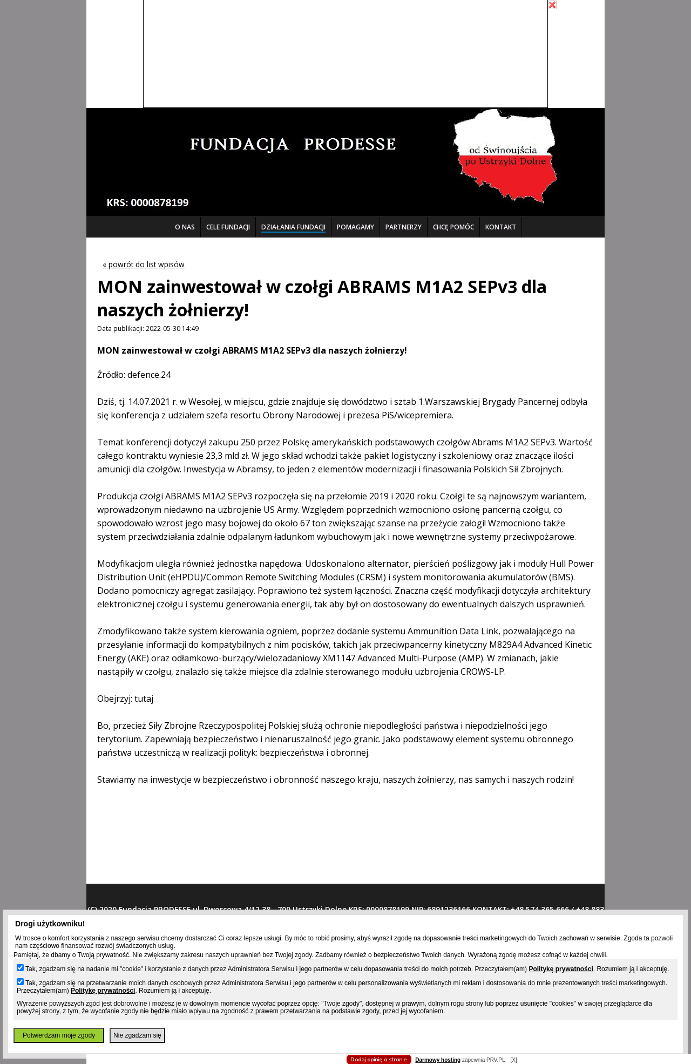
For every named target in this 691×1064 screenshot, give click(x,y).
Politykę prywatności (561, 969)
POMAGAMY (355, 227)
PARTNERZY (403, 227)
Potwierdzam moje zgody (59, 1035)
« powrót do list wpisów (144, 264)
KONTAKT (500, 227)
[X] (513, 1060)
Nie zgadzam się (137, 1035)
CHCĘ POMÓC (453, 227)
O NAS (185, 227)
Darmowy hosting (437, 1060)
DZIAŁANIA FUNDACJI (293, 227)
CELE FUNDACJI (228, 227)
